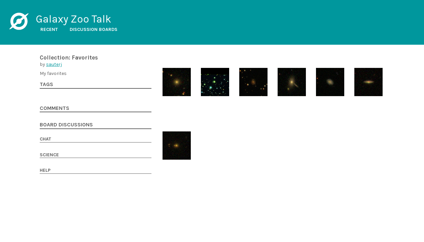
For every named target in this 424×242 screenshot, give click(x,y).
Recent (49, 29)
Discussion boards (93, 29)
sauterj (54, 64)
